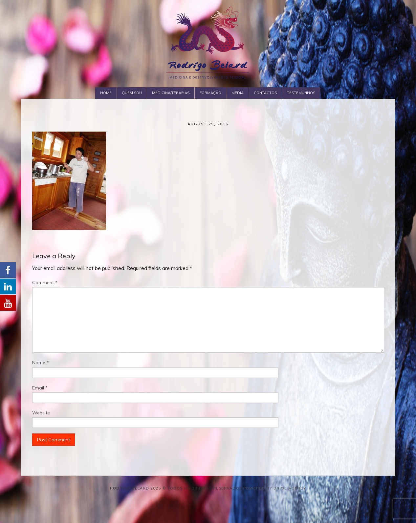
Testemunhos (301, 93)
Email (40, 388)
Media (237, 93)
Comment (44, 282)
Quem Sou (132, 93)
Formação (210, 93)
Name (40, 363)
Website (41, 413)
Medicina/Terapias (170, 93)
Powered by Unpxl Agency (274, 488)
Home (106, 93)
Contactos (265, 93)
